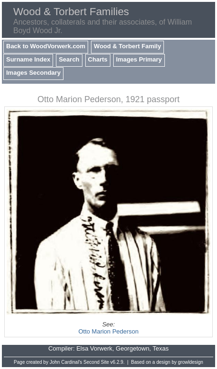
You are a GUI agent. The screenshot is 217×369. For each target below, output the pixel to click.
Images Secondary (33, 72)
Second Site (96, 362)
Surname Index (28, 59)
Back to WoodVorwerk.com (45, 46)
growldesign (190, 362)
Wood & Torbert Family (127, 46)
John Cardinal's (66, 362)
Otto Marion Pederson (108, 331)
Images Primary (139, 59)
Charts (98, 59)
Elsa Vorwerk (94, 348)
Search (69, 59)
